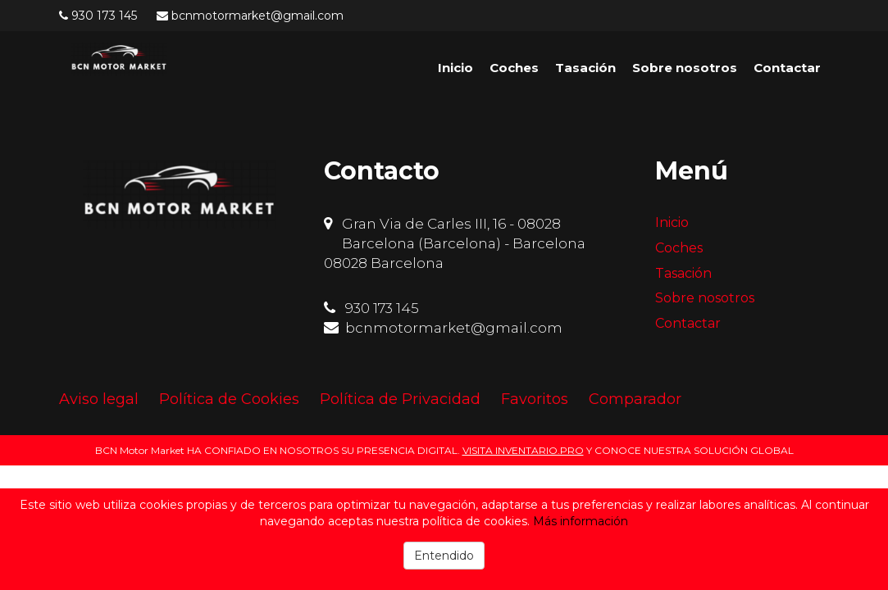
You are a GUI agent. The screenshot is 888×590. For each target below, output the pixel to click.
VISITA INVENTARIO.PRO (523, 450)
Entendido (444, 555)
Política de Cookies (229, 399)
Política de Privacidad (400, 399)
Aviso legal (99, 399)
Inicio (455, 67)
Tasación (585, 67)
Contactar (787, 67)
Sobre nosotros (684, 67)
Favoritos (534, 399)
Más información (580, 521)
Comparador (635, 399)
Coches (514, 67)
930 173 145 (104, 15)
